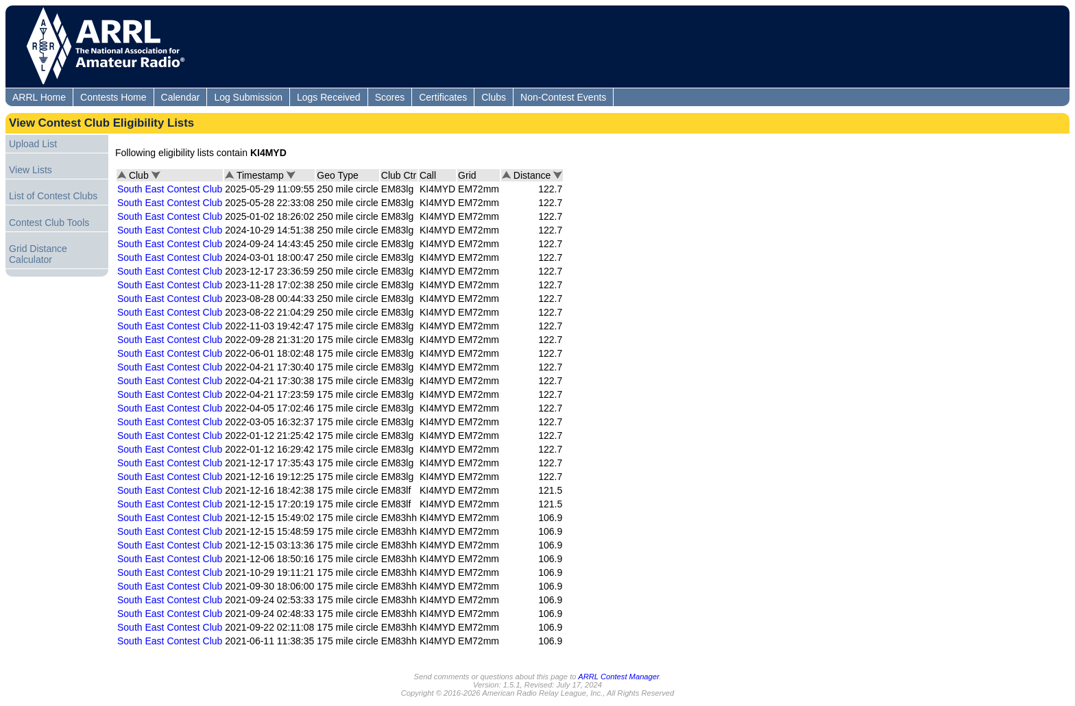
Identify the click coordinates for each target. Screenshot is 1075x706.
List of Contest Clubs (53, 195)
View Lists (30, 169)
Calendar (180, 97)
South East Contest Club (169, 189)
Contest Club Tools (49, 222)
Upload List (33, 143)
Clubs (493, 97)
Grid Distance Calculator (38, 254)
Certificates (443, 97)
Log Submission (248, 97)
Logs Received (329, 97)
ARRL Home (39, 97)
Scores (390, 97)
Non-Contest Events (563, 97)
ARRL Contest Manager (618, 676)
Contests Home (113, 97)
